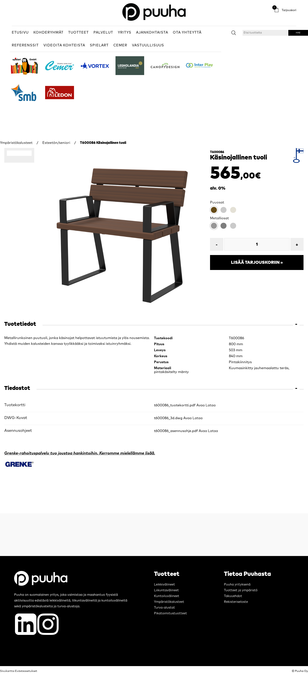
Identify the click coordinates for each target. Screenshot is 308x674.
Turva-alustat (164, 607)
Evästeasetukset (26, 671)
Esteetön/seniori (56, 143)
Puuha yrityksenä (237, 584)
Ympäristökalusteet (16, 143)
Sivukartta (7, 671)
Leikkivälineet (164, 584)
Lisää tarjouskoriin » (257, 262)
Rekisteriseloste (236, 601)
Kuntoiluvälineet (166, 596)
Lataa (211, 405)
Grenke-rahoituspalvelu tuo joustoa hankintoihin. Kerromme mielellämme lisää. (79, 453)
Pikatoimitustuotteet (170, 613)
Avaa (200, 405)
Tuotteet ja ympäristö (241, 590)
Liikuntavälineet (166, 590)
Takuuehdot (233, 596)
